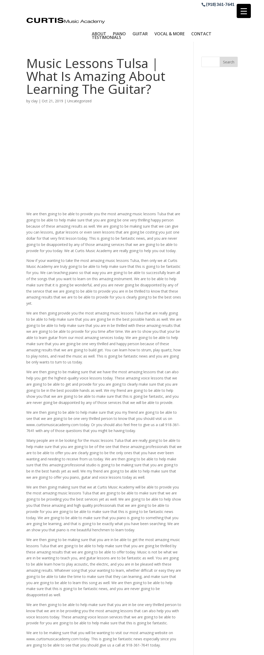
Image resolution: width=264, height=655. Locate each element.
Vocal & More (169, 13)
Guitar (140, 13)
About (99, 13)
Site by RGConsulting (178, 647)
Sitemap (147, 647)
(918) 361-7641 (220, 4)
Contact (201, 13)
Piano (119, 13)
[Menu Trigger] (244, 11)
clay (34, 80)
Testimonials (106, 17)
